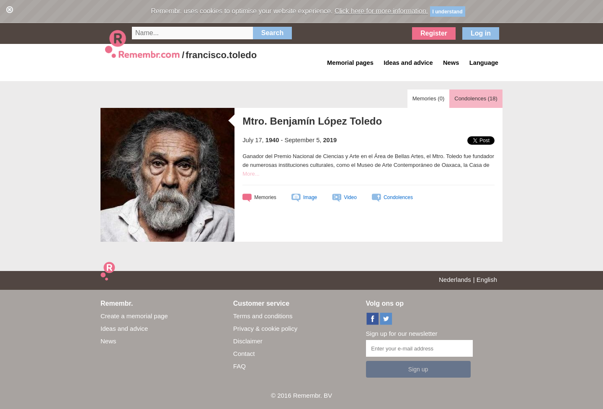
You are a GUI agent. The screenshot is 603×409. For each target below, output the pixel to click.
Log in (481, 33)
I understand (448, 12)
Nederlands (455, 279)
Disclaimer (248, 341)
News (108, 341)
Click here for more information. (381, 11)
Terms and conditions (263, 316)
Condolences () (475, 98)
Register (433, 33)
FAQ (239, 366)
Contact (244, 353)
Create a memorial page (134, 316)
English (487, 279)
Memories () (428, 98)
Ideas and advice (124, 328)
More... (250, 174)
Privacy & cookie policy (265, 328)
